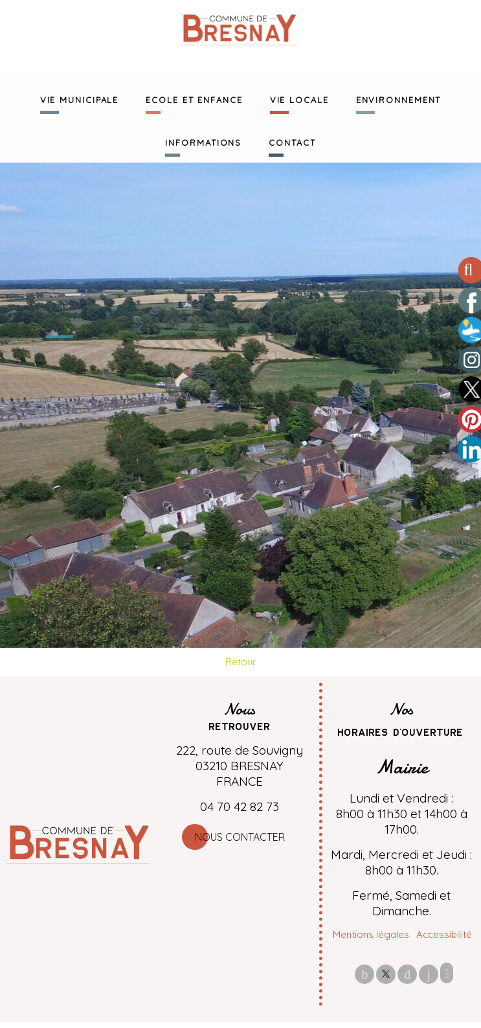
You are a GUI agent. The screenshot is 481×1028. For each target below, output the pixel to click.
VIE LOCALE (299, 98)
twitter (386, 974)
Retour (240, 662)
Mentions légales (371, 934)
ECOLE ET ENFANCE (194, 98)
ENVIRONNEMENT (399, 98)
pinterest (407, 974)
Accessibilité (444, 934)
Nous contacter (240, 836)
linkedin (428, 974)
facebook (364, 974)
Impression (446, 973)
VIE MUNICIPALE (79, 98)
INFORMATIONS (203, 141)
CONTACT (292, 141)
